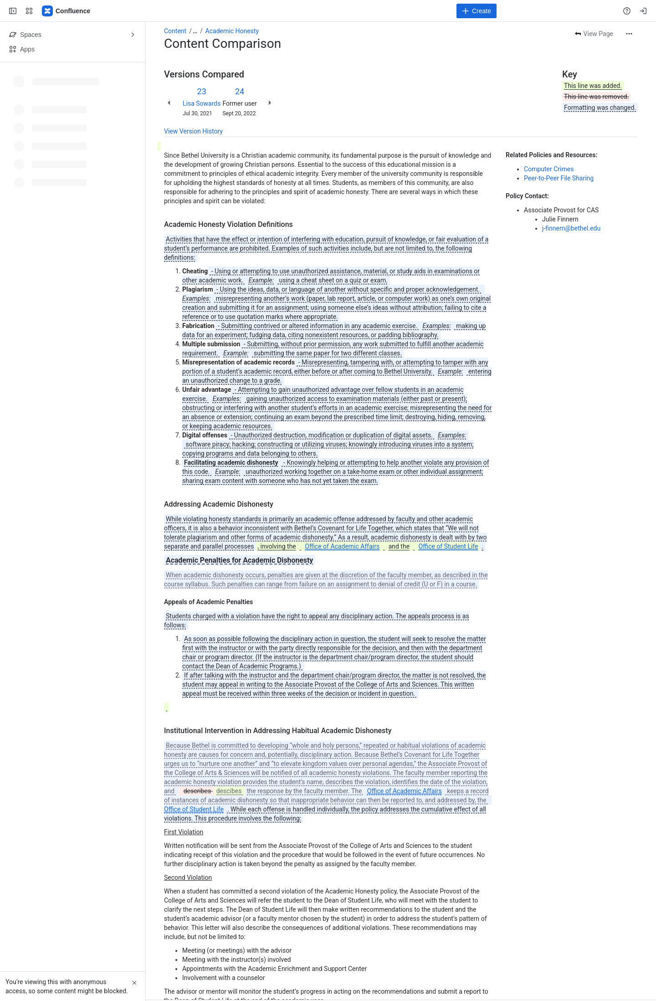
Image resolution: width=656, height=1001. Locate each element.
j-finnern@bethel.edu (571, 228)
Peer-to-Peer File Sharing (559, 178)
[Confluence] (66, 11)
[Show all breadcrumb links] (195, 31)
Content (175, 31)
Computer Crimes (549, 169)
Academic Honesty (232, 31)
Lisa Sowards (201, 103)
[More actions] (629, 34)
